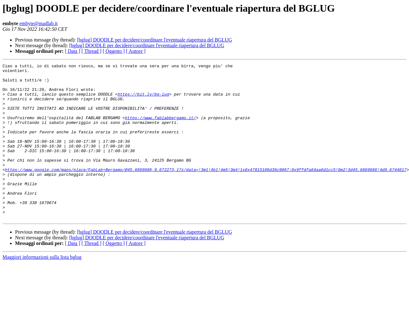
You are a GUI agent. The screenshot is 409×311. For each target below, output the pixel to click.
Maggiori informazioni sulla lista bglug (42, 288)
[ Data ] (72, 51)
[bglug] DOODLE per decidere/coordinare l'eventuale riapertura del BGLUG (154, 39)
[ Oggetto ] (114, 51)
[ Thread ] (92, 51)
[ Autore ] (135, 51)
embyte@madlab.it (38, 23)
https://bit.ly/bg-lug (143, 100)
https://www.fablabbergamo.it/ (160, 129)
